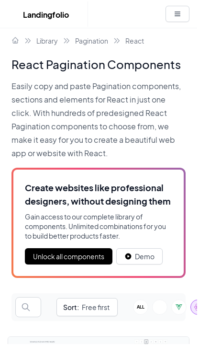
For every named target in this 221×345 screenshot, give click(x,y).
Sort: (71, 307)
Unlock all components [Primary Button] (68, 256)
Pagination (91, 40)
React (134, 40)
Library (47, 40)
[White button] (177, 14)
